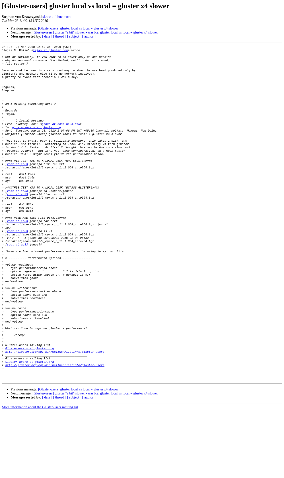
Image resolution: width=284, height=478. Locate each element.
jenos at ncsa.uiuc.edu (61, 140)
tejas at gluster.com (50, 51)
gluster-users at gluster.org (36, 144)
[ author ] (89, 36)
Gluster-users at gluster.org (29, 409)
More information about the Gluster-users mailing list (40, 474)
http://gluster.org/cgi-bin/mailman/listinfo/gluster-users (55, 413)
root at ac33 (17, 188)
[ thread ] (59, 36)
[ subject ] (74, 36)
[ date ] (47, 36)
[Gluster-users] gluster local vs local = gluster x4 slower (78, 28)
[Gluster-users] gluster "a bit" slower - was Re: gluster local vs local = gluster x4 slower (95, 32)
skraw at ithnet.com (57, 17)
